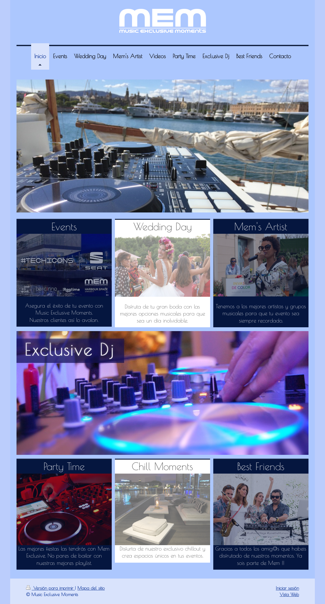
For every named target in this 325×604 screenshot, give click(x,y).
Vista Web (289, 594)
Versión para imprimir (50, 588)
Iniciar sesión (287, 588)
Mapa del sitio (91, 588)
